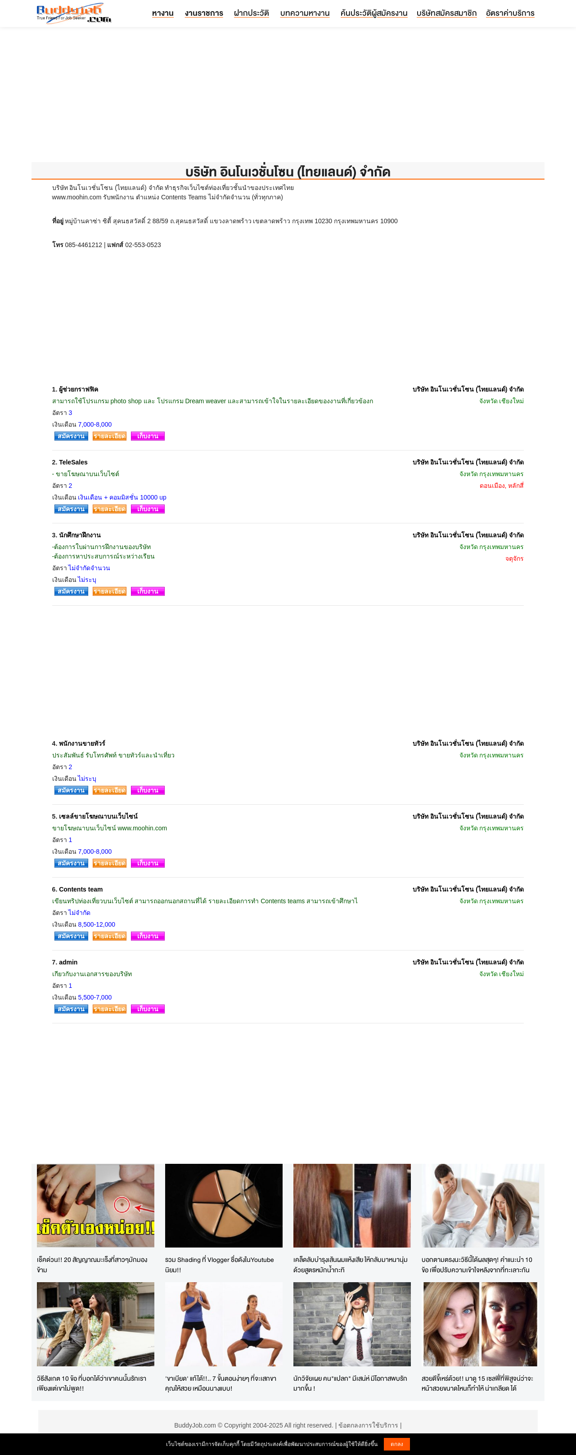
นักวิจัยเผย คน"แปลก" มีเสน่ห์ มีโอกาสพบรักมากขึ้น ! (350, 1383)
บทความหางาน (305, 13)
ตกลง (397, 1444)
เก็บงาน (147, 436)
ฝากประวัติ (251, 13)
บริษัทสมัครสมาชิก (447, 13)
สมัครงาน (71, 436)
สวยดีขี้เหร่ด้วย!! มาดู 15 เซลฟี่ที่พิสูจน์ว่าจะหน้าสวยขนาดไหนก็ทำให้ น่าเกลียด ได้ (477, 1383)
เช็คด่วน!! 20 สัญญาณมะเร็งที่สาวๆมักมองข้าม (92, 1264)
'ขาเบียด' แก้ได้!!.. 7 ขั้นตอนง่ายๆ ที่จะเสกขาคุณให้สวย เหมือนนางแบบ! (220, 1383)
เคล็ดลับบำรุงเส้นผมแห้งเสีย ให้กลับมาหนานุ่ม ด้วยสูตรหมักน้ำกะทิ (350, 1264)
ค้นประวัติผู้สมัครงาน (374, 13)
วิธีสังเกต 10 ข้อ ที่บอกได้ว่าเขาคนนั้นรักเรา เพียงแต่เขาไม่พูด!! (91, 1383)
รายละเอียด (110, 436)
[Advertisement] (288, 99)
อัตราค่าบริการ (510, 13)
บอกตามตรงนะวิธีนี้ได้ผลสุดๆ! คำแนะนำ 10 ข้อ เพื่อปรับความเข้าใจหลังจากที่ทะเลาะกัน (477, 1264)
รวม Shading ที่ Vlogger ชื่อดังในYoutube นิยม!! (219, 1264)
